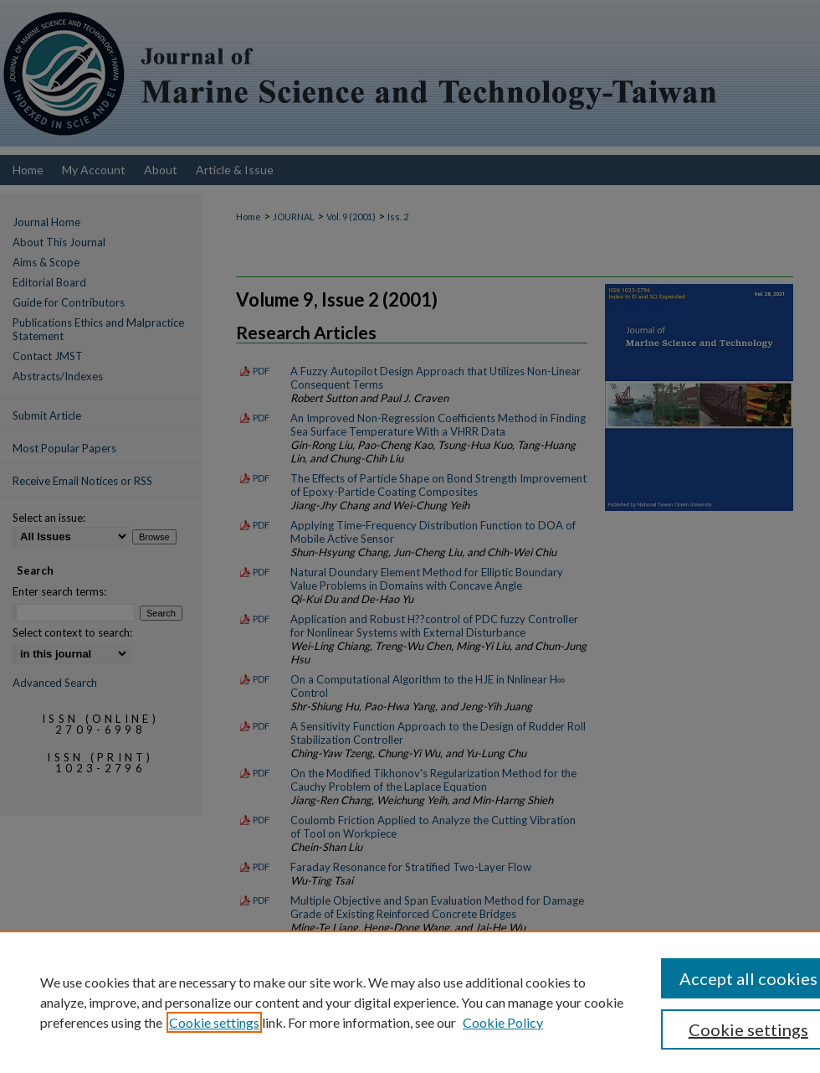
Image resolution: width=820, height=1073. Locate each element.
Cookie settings (214, 1022)
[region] (410, 1002)
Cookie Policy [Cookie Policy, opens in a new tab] (503, 1022)
